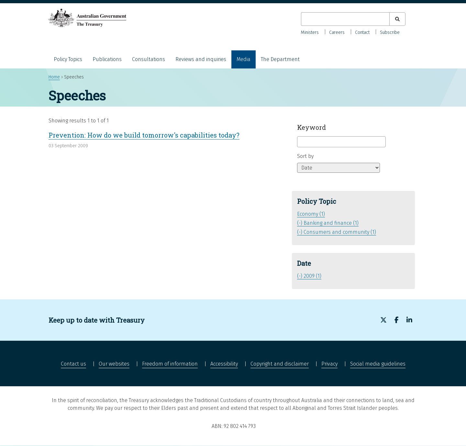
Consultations (148, 59)
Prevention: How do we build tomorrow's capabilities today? (144, 135)
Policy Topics (68, 59)
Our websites (114, 364)
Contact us (73, 364)
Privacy (329, 364)
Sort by (305, 156)
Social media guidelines (377, 364)
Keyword (311, 127)
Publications (107, 59)
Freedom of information (170, 364)
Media (243, 59)
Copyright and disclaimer (279, 364)
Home (54, 77)
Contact (362, 32)
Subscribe (390, 32)
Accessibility (224, 364)
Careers (337, 32)
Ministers (310, 32)
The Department (280, 59)
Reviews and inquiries (200, 59)
